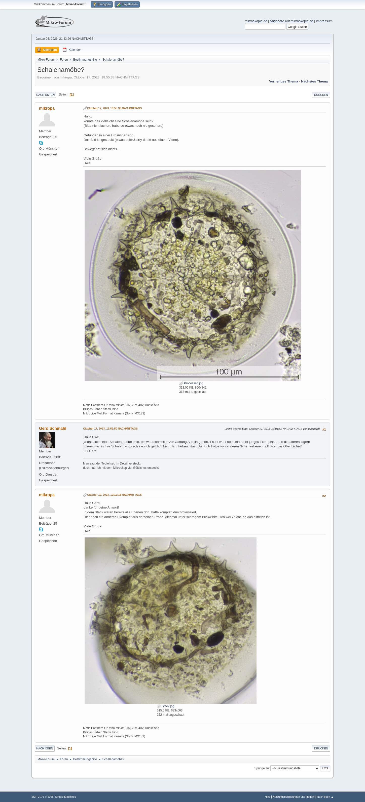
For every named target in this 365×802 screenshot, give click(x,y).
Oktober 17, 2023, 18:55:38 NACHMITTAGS (114, 108)
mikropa (47, 108)
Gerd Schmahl (52, 428)
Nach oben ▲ (325, 796)
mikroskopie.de (256, 21)
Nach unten (45, 94)
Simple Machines (65, 796)
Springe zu (261, 768)
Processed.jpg (191, 383)
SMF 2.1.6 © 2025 (42, 796)
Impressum (324, 21)
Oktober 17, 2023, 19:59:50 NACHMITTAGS (110, 428)
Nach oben (44, 748)
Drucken (321, 94)
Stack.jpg (165, 706)
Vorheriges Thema (283, 81)
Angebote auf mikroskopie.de (291, 21)
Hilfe (267, 796)
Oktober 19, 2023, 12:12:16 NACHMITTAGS (114, 494)
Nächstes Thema (314, 81)
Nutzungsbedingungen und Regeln (293, 796)
